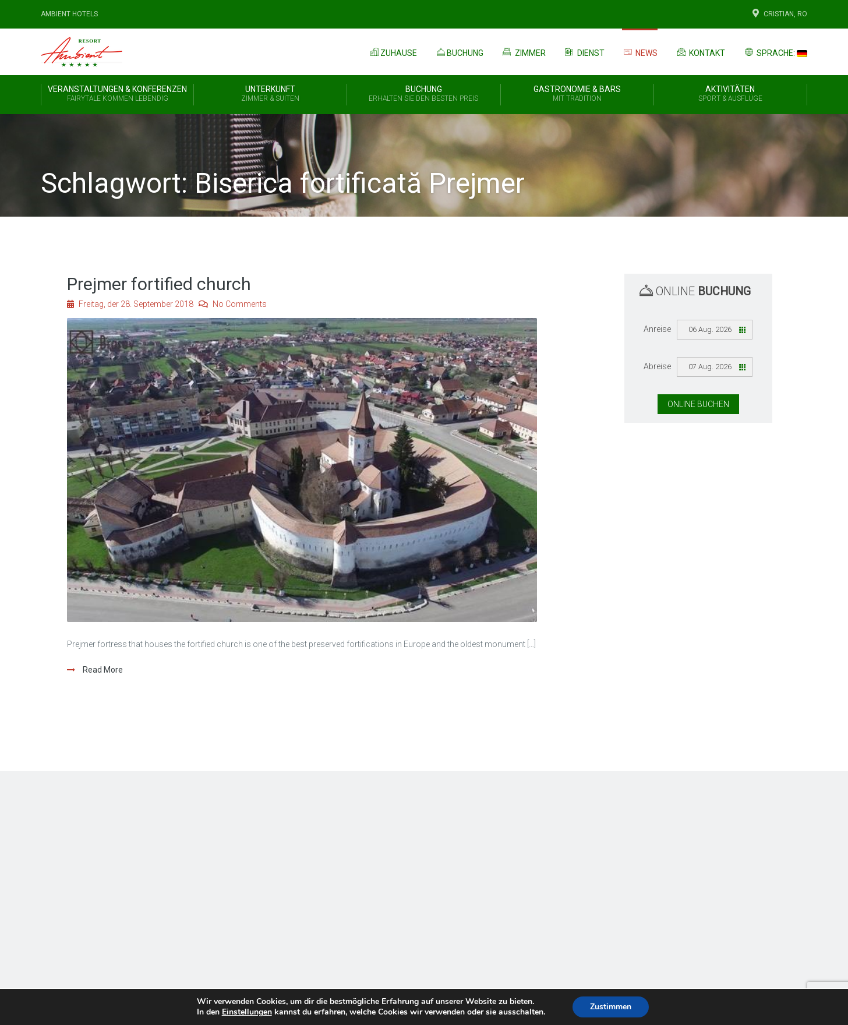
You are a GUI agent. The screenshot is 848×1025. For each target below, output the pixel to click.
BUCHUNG (423, 94)
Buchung (458, 52)
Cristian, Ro (778, 14)
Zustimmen (610, 1006)
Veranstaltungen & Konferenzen (117, 94)
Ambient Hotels (69, 14)
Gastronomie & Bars (577, 94)
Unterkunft (270, 94)
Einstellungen (247, 1012)
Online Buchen (698, 404)
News (640, 52)
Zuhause (392, 52)
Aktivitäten (730, 94)
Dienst (584, 52)
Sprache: (775, 52)
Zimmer (523, 52)
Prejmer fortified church (159, 284)
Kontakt (700, 52)
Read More (102, 669)
